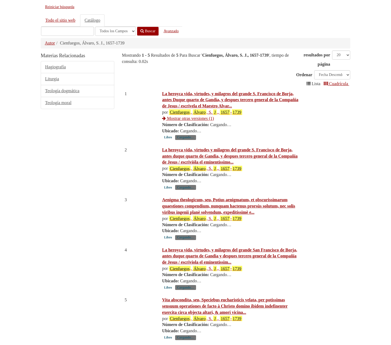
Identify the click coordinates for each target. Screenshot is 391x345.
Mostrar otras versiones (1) (188, 118)
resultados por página (317, 59)
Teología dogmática (62, 90)
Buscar (147, 31)
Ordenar (304, 74)
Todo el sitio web (60, 20)
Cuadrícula (336, 83)
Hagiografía (55, 67)
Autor (50, 43)
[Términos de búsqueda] (67, 31)
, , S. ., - (205, 112)
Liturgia (52, 78)
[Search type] (115, 31)
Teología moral (58, 102)
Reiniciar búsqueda (59, 7)
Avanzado (171, 31)
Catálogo (92, 20)
